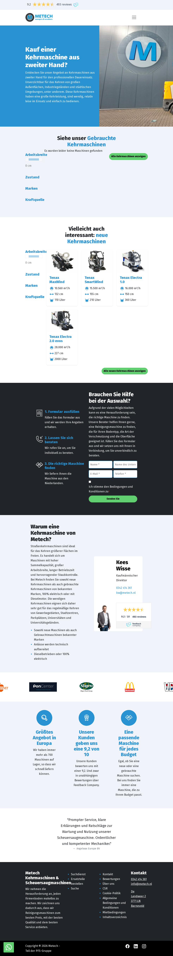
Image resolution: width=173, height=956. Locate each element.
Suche (75, 888)
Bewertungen (111, 879)
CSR (105, 888)
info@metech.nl (141, 884)
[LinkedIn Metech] (136, 946)
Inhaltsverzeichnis (115, 917)
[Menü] (134, 17)
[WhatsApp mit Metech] (9, 947)
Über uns (108, 883)
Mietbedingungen (114, 912)
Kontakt (108, 874)
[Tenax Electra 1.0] (132, 261)
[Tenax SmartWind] (97, 261)
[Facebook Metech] (127, 946)
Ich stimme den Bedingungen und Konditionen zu (111, 489)
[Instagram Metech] (144, 946)
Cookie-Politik (112, 893)
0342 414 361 (124, 588)
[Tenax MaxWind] (62, 261)
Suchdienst (78, 874)
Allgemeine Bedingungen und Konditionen (114, 902)
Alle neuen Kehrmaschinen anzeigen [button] (125, 370)
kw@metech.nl (126, 592)
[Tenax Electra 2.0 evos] (62, 320)
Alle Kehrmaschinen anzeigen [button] (128, 156)
